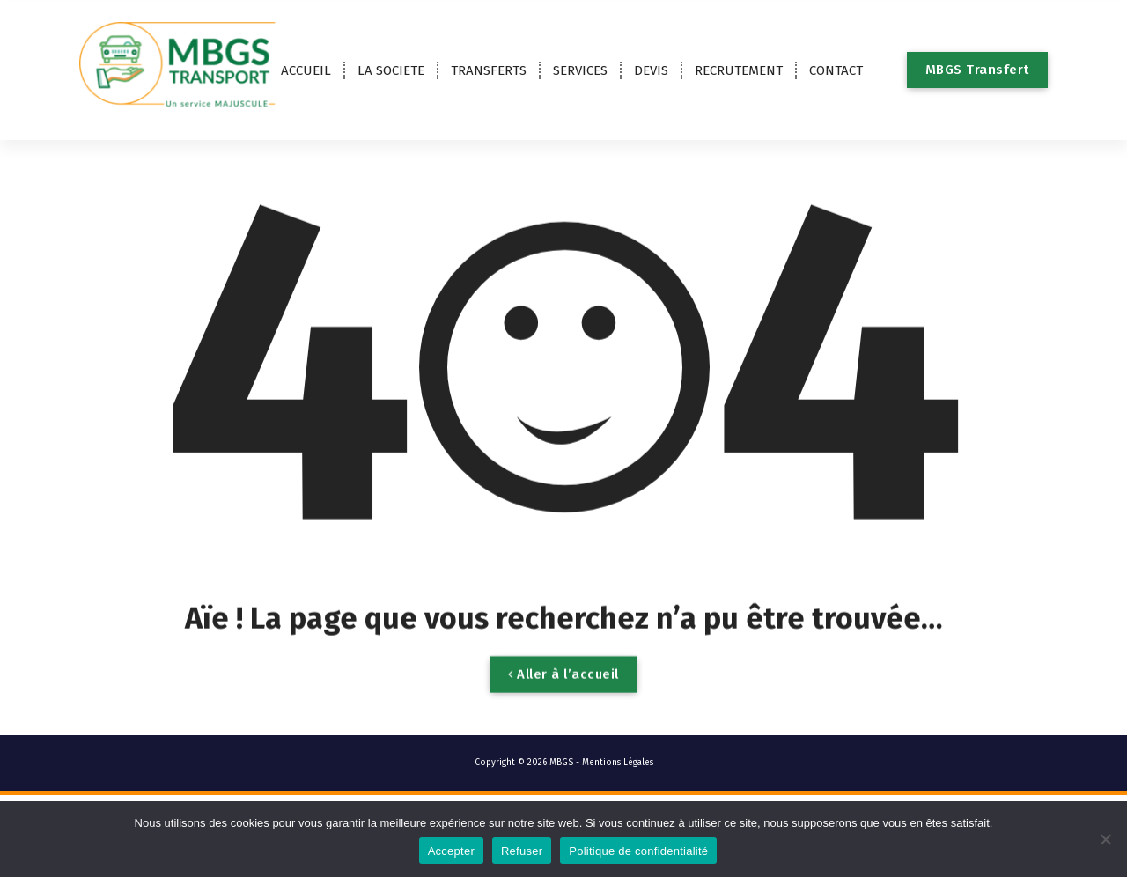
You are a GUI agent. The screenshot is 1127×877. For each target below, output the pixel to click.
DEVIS (651, 70)
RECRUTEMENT (739, 70)
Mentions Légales (617, 762)
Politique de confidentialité (638, 851)
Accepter (451, 851)
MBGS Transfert (977, 69)
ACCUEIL (306, 70)
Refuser (521, 851)
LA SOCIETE (390, 70)
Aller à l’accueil (563, 699)
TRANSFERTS (489, 70)
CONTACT (836, 70)
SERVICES (580, 70)
